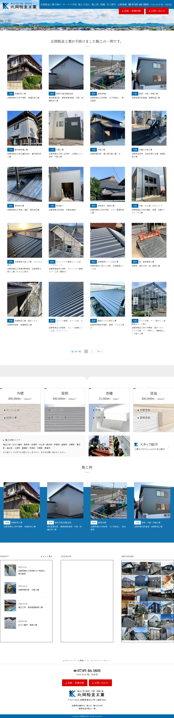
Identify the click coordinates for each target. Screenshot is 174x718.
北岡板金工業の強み (50, 4)
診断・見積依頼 (132, 10)
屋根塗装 (145, 417)
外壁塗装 (145, 410)
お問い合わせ (158, 10)
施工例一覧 (76, 351)
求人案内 (111, 4)
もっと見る (47, 556)
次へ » (100, 351)
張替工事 (11, 417)
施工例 (95, 4)
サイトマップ (70, 660)
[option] (22, 505)
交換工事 (100, 417)
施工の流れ (84, 4)
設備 (102, 4)
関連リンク (84, 660)
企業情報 (122, 4)
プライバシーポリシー (101, 660)
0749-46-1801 (152, 4)
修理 (97, 410)
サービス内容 (70, 4)
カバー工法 (12, 410)
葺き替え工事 (59, 417)
